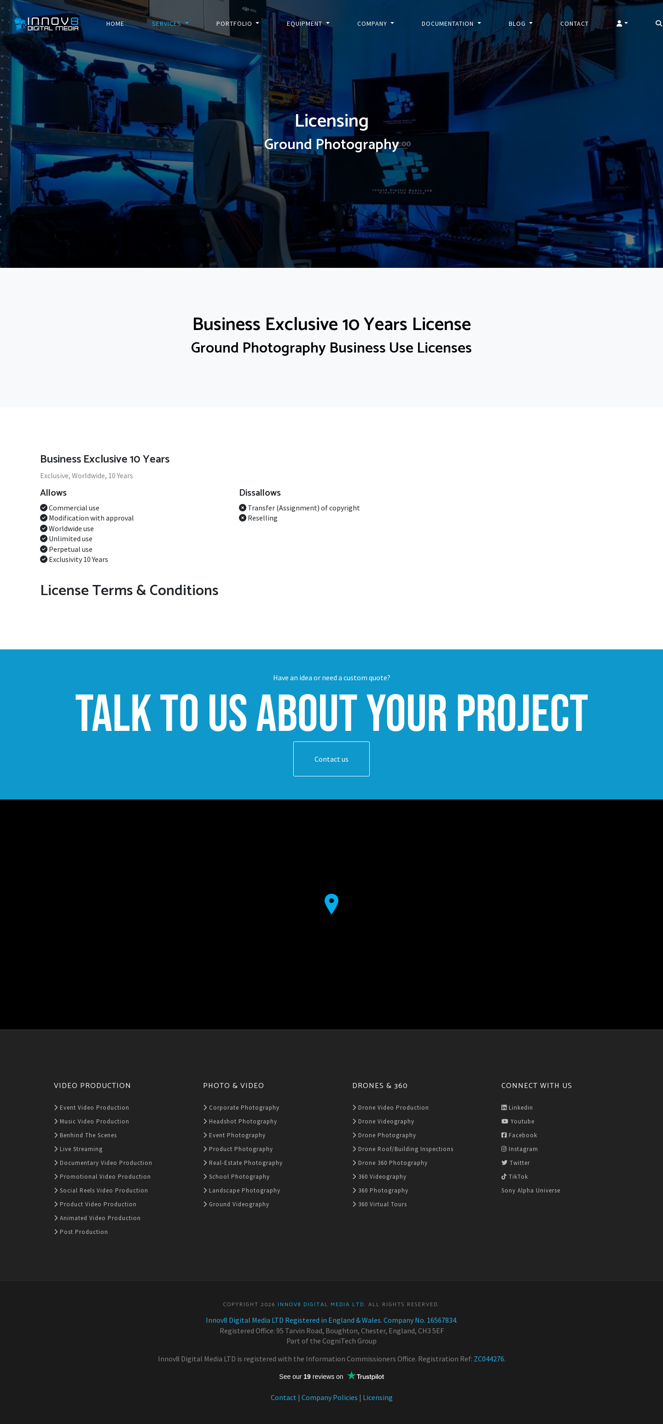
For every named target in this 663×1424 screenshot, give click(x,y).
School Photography (236, 1177)
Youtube (518, 1121)
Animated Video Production (97, 1218)
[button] (622, 23)
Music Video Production (91, 1121)
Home (115, 23)
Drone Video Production (390, 1107)
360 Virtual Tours (379, 1204)
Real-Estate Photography (243, 1163)
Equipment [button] (305, 23)
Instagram (519, 1149)
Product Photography (238, 1149)
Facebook (519, 1135)
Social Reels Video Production (101, 1190)
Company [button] (373, 23)
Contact (574, 23)
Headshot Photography (240, 1121)
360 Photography (380, 1190)
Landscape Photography (241, 1190)
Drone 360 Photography (390, 1163)
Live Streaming (78, 1149)
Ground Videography (236, 1204)
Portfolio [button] (235, 23)
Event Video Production (91, 1107)
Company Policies (330, 1397)
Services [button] (167, 23)
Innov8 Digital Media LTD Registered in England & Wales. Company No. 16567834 (331, 1320)
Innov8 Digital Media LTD (321, 1304)
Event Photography (234, 1135)
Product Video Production (95, 1204)
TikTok (514, 1177)
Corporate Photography (241, 1107)
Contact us (331, 759)
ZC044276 (489, 1358)
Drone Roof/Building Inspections (403, 1149)
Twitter (515, 1163)
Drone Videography (383, 1121)
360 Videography (379, 1177)
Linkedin (517, 1107)
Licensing (378, 1397)
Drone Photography (384, 1135)
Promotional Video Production (102, 1177)
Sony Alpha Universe (530, 1190)
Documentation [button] (449, 23)
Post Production (81, 1232)
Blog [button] (518, 23)
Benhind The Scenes (85, 1135)
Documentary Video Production (103, 1163)
